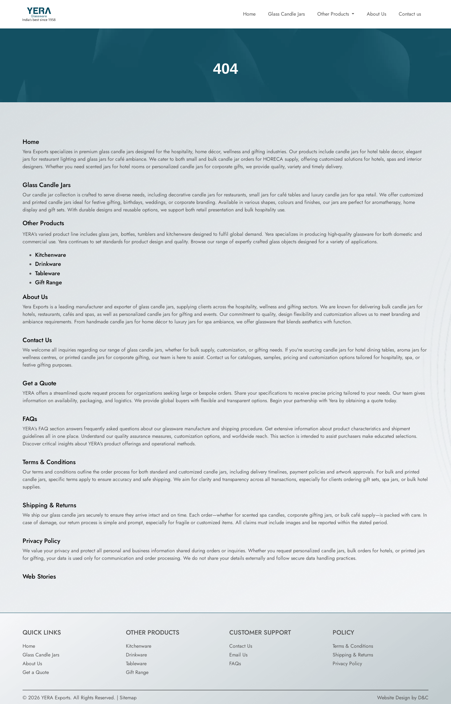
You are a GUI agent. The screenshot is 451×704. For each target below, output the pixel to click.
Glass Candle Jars (286, 14)
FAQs (30, 418)
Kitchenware (50, 255)
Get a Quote (39, 383)
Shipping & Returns (49, 505)
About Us (376, 14)
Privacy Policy (41, 540)
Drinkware (48, 264)
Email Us (238, 654)
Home (249, 14)
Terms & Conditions (49, 462)
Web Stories (39, 576)
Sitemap (128, 697)
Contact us (410, 14)
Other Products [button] (333, 14)
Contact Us (37, 340)
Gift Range (48, 282)
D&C (423, 697)
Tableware (47, 273)
